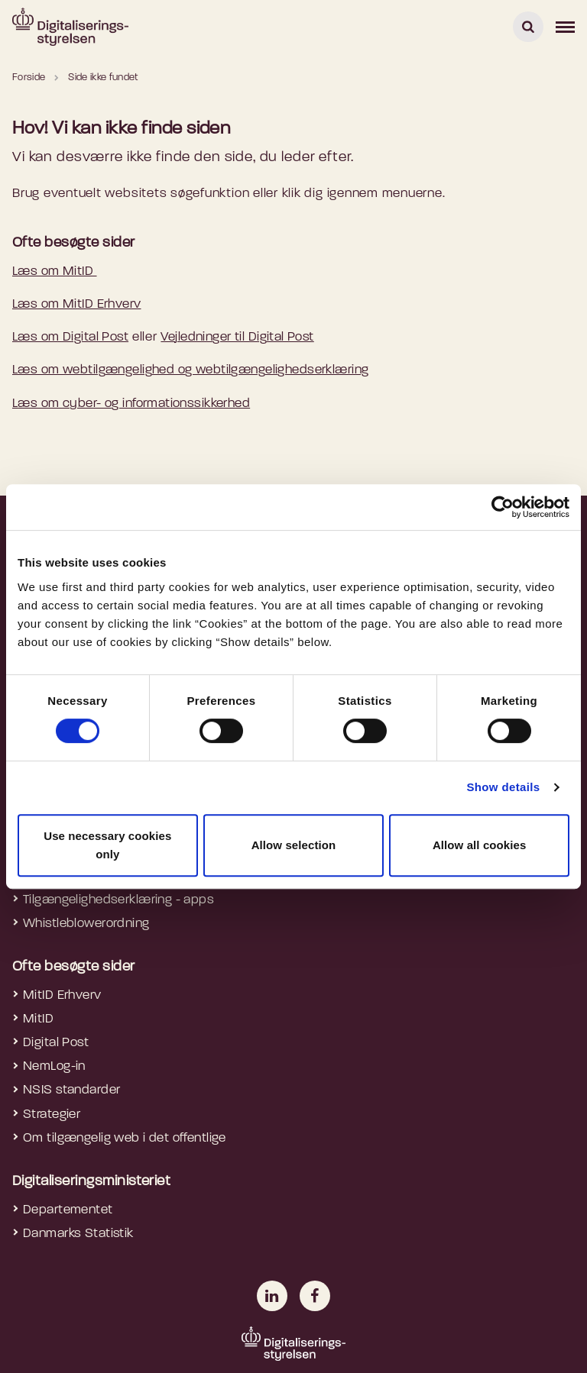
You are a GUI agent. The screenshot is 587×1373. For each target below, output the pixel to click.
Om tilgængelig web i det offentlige (124, 1138)
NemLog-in (54, 1066)
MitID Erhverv (62, 995)
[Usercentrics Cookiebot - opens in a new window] (502, 507)
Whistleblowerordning (86, 923)
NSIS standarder (71, 1090)
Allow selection (293, 844)
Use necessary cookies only (107, 845)
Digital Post (56, 1042)
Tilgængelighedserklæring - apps (118, 899)
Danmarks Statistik (78, 1233)
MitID (38, 1019)
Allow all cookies (480, 844)
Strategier (51, 1114)
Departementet (68, 1209)
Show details (503, 786)
